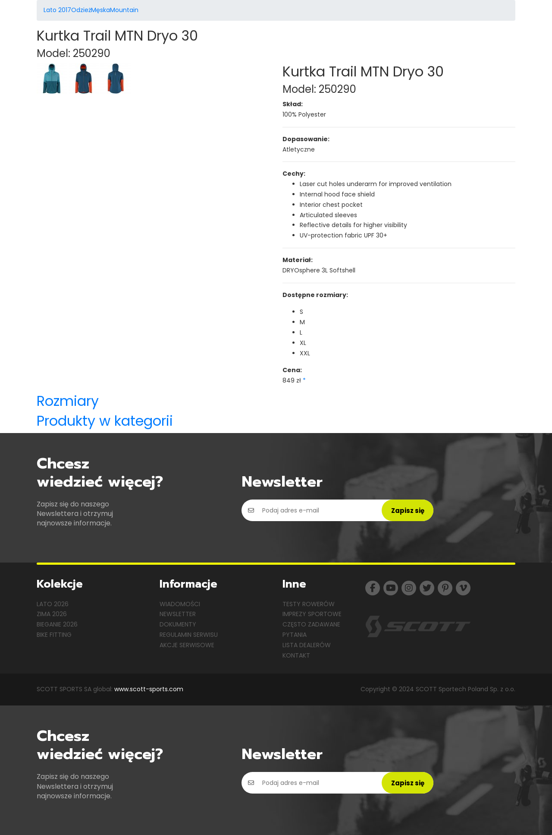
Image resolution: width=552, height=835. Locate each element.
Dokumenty (178, 624)
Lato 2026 (53, 604)
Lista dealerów (306, 645)
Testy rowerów (308, 604)
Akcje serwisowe (187, 645)
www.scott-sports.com (148, 689)
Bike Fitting (54, 634)
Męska (100, 10)
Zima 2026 (52, 614)
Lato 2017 (57, 10)
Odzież (81, 10)
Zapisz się (407, 510)
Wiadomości (180, 604)
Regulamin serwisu (189, 634)
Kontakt (296, 655)
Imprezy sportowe (312, 614)
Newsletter (178, 614)
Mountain (124, 10)
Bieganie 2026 (57, 624)
